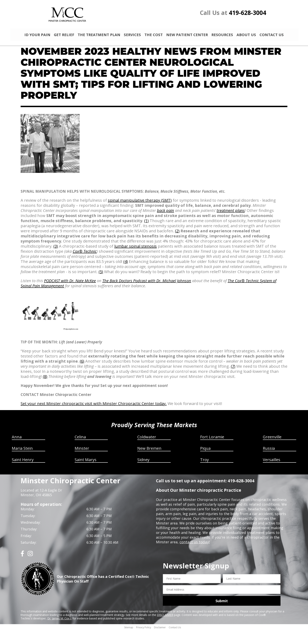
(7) (233, 368)
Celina (80, 438)
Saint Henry (23, 461)
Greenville (272, 438)
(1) (146, 222)
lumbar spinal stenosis (135, 248)
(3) (55, 248)
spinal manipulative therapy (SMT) (140, 202)
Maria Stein (22, 450)
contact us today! (194, 543)
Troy (204, 461)
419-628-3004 (247, 13)
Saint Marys (85, 461)
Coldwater (146, 438)
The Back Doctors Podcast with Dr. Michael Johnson (146, 282)
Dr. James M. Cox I (59, 620)
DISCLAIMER (165, 616)
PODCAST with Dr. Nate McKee (70, 282)
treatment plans (231, 212)
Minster (82, 450)
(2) (177, 232)
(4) (125, 263)
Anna (17, 438)
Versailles (271, 461)
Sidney (143, 461)
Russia (269, 450)
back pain (165, 212)
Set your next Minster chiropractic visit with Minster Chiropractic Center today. (94, 405)
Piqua (205, 450)
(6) (82, 363)
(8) (45, 378)
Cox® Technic (85, 253)
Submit (221, 602)
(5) (101, 273)
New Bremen (149, 450)
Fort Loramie (212, 438)
